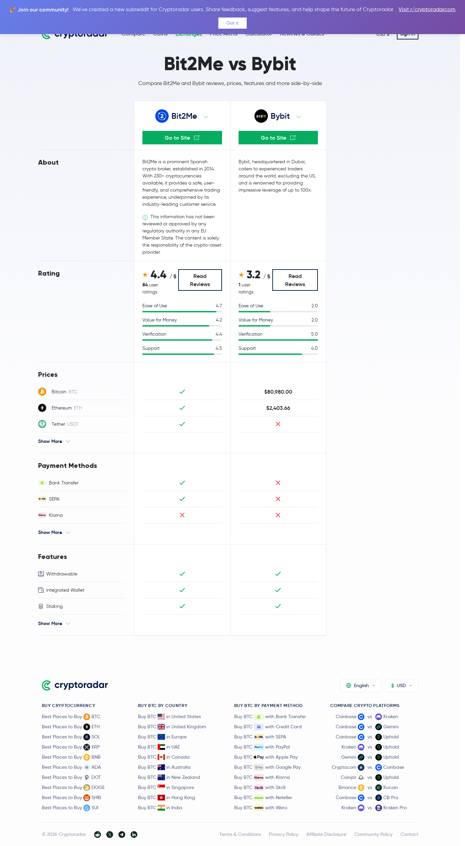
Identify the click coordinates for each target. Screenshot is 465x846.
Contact (409, 834)
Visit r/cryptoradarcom (427, 9)
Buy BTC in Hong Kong (166, 797)
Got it (232, 23)
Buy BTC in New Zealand (169, 777)
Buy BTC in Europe (162, 737)
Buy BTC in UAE (159, 747)
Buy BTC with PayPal (262, 747)
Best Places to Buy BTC (71, 716)
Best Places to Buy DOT (71, 777)
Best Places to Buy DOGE (73, 787)
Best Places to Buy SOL (71, 737)
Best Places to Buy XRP (71, 747)
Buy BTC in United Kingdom (172, 727)
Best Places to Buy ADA (71, 767)
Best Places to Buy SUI (70, 808)
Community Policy (373, 834)
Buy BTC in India (160, 808)
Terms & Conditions (240, 834)
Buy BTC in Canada (164, 757)
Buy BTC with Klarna (262, 777)
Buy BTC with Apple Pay (266, 757)
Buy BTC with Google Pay (267, 767)
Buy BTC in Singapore (166, 787)
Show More (50, 441)
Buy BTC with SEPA (260, 737)
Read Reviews (200, 280)
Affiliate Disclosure (326, 834)
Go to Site (182, 137)
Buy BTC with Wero (260, 808)
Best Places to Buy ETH (71, 727)
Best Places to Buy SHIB (71, 797)
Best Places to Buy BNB (71, 757)
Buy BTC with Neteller (263, 797)
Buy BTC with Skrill (259, 787)
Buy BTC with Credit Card (268, 727)
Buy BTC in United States (169, 716)
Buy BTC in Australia (164, 767)
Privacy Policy (283, 834)
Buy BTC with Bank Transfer (270, 716)
